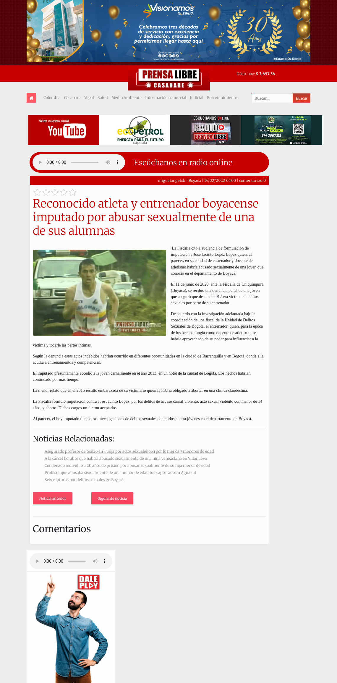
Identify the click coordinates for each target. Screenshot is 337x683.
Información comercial (165, 97)
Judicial (196, 97)
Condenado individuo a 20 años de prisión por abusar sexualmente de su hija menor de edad (127, 465)
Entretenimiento (222, 97)
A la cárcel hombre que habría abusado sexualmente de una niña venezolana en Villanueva (126, 458)
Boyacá (195, 180)
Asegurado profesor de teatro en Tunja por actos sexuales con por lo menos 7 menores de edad (129, 451)
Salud (103, 97)
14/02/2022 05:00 (220, 180)
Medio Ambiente (126, 97)
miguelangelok (171, 180)
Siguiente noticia (112, 498)
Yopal (89, 97)
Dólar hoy (245, 73)
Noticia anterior (52, 498)
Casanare (72, 97)
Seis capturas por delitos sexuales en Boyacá (84, 479)
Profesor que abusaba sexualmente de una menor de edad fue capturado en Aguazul (120, 472)
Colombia (52, 97)
